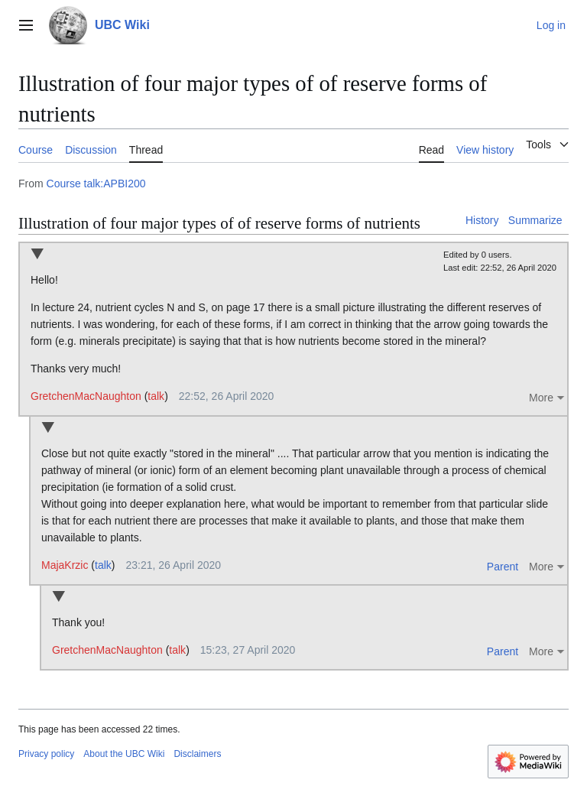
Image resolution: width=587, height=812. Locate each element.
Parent (502, 566)
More (541, 397)
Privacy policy (46, 754)
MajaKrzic (64, 565)
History (482, 220)
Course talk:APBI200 (96, 183)
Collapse (37, 254)
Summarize (535, 220)
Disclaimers (197, 754)
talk (156, 396)
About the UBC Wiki (123, 754)
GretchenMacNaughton (86, 396)
